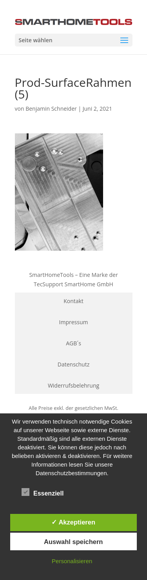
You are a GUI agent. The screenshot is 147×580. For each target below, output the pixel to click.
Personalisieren (72, 561)
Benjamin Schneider (51, 108)
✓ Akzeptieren (73, 522)
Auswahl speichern (73, 541)
